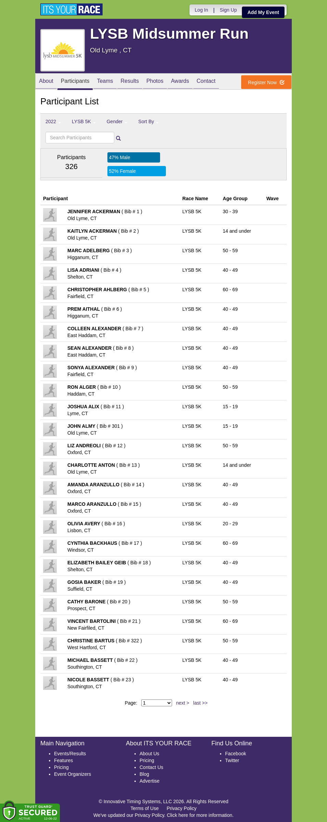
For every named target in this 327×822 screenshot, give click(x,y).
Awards (180, 82)
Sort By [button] (148, 121)
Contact (206, 82)
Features (63, 760)
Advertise (149, 781)
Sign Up (228, 10)
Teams (105, 82)
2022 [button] (53, 121)
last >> (200, 703)
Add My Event (263, 12)
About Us (149, 753)
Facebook (235, 753)
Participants (75, 82)
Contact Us (151, 767)
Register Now (266, 82)
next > (182, 703)
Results (130, 82)
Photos (155, 82)
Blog (144, 774)
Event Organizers (72, 774)
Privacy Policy (181, 808)
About (46, 82)
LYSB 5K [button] (84, 121)
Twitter (232, 760)
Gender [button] (117, 121)
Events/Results (70, 753)
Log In (201, 10)
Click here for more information (199, 815)
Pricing (61, 767)
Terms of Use (145, 808)
